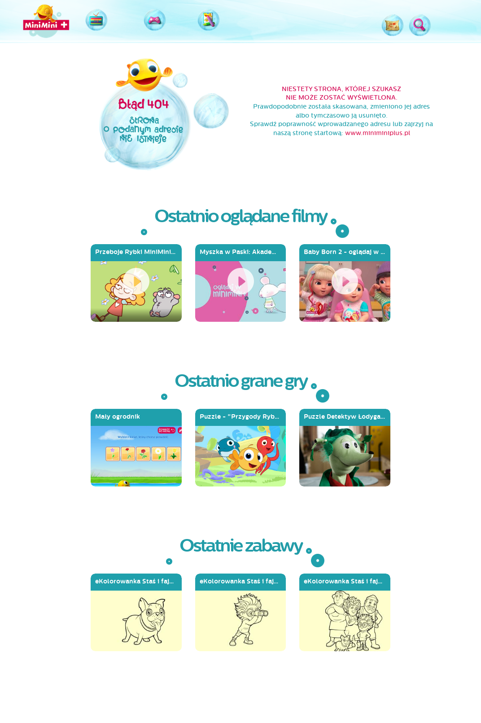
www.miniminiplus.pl (377, 133)
